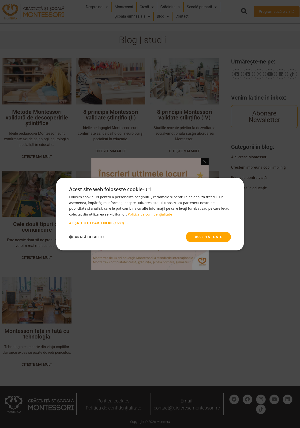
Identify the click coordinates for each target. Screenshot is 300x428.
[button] (150, 223)
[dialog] (150, 214)
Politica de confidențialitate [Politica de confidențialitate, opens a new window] (150, 214)
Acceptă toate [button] (208, 236)
